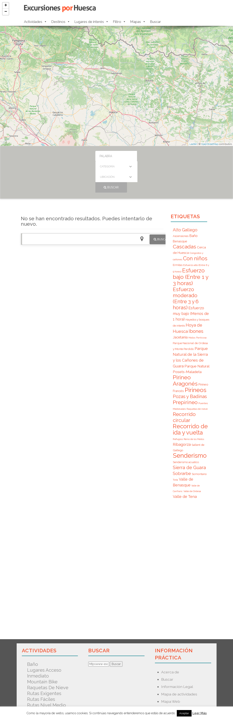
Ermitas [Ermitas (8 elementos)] (177, 233)
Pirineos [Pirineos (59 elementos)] (195, 358)
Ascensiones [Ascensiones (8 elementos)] (180, 204)
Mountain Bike (42, 650)
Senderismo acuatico (50, 679)
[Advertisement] (92, 267)
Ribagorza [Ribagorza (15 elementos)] (182, 413)
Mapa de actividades (179, 663)
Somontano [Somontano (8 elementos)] (199, 442)
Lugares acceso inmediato (44, 641)
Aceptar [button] (184, 713)
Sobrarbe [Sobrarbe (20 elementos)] (182, 442)
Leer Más (199, 713)
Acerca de (170, 641)
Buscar (155, 22)
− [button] (5, 12)
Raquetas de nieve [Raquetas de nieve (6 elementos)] (197, 377)
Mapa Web (170, 670)
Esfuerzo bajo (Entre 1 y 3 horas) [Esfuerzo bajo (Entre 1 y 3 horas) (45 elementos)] (190, 245)
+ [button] (5, 6)
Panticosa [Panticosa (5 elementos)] (201, 306)
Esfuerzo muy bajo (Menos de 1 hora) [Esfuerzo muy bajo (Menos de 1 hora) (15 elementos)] (191, 282)
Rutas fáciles (41, 668)
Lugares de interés (91, 22)
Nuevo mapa (172, 677)
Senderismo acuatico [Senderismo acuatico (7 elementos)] (186, 430)
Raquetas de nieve (47, 656)
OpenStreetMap (209, 144)
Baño (32, 633)
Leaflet (193, 144)
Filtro (119, 22)
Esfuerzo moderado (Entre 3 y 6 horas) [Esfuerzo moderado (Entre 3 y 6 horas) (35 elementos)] (186, 267)
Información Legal (177, 655)
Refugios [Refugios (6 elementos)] (178, 407)
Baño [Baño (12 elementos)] (193, 204)
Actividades (35, 22)
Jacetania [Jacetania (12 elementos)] (180, 306)
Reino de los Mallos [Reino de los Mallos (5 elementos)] (194, 408)
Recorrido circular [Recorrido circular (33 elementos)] (184, 386)
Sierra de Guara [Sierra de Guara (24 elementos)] (189, 436)
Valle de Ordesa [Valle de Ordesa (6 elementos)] (192, 459)
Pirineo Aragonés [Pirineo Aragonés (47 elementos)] (185, 349)
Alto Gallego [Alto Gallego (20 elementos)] (185, 198)
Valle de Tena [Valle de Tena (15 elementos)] (185, 465)
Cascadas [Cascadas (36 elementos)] (184, 215)
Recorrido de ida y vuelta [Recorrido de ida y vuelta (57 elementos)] (190, 398)
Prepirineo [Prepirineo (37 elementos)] (185, 371)
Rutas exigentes (44, 662)
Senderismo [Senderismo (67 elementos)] (190, 424)
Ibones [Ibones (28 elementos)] (196, 300)
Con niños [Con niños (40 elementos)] (195, 227)
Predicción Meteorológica (184, 685)
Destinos (60, 22)
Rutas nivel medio (46, 673)
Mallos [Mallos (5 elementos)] (191, 306)
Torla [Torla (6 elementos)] (175, 448)
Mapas (138, 22)
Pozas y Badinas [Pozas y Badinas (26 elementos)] (190, 365)
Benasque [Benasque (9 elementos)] (180, 210)
